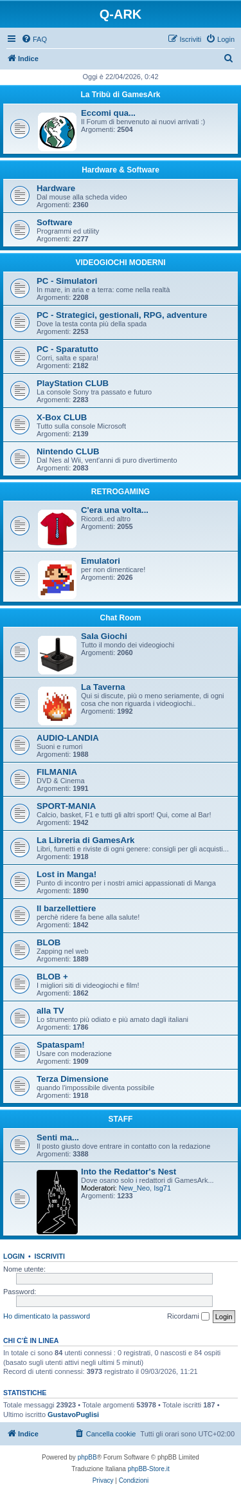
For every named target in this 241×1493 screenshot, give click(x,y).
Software (55, 222)
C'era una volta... (114, 510)
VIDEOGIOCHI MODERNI (120, 262)
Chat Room (120, 617)
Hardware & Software (120, 169)
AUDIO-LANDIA (68, 738)
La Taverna (103, 687)
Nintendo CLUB (68, 451)
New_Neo (134, 1188)
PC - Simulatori (67, 281)
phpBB (87, 1457)
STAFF (121, 1119)
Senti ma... (58, 1137)
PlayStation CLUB (73, 383)
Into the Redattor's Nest (128, 1171)
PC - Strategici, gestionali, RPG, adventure (122, 315)
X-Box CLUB (62, 417)
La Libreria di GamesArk (85, 840)
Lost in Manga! (66, 874)
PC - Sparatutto (67, 349)
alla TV (50, 1010)
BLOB (48, 942)
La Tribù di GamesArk (120, 94)
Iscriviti (50, 1256)
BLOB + (52, 976)
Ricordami (188, 1316)
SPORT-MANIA (66, 806)
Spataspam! (61, 1045)
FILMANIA (57, 772)
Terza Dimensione (73, 1079)
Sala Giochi (104, 636)
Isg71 (162, 1188)
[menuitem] (34, 39)
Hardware (56, 188)
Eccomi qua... (108, 113)
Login (13, 1256)
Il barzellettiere (66, 908)
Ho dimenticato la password (46, 1316)
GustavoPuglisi (73, 1414)
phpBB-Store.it (149, 1468)
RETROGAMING (120, 491)
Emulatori (100, 561)
